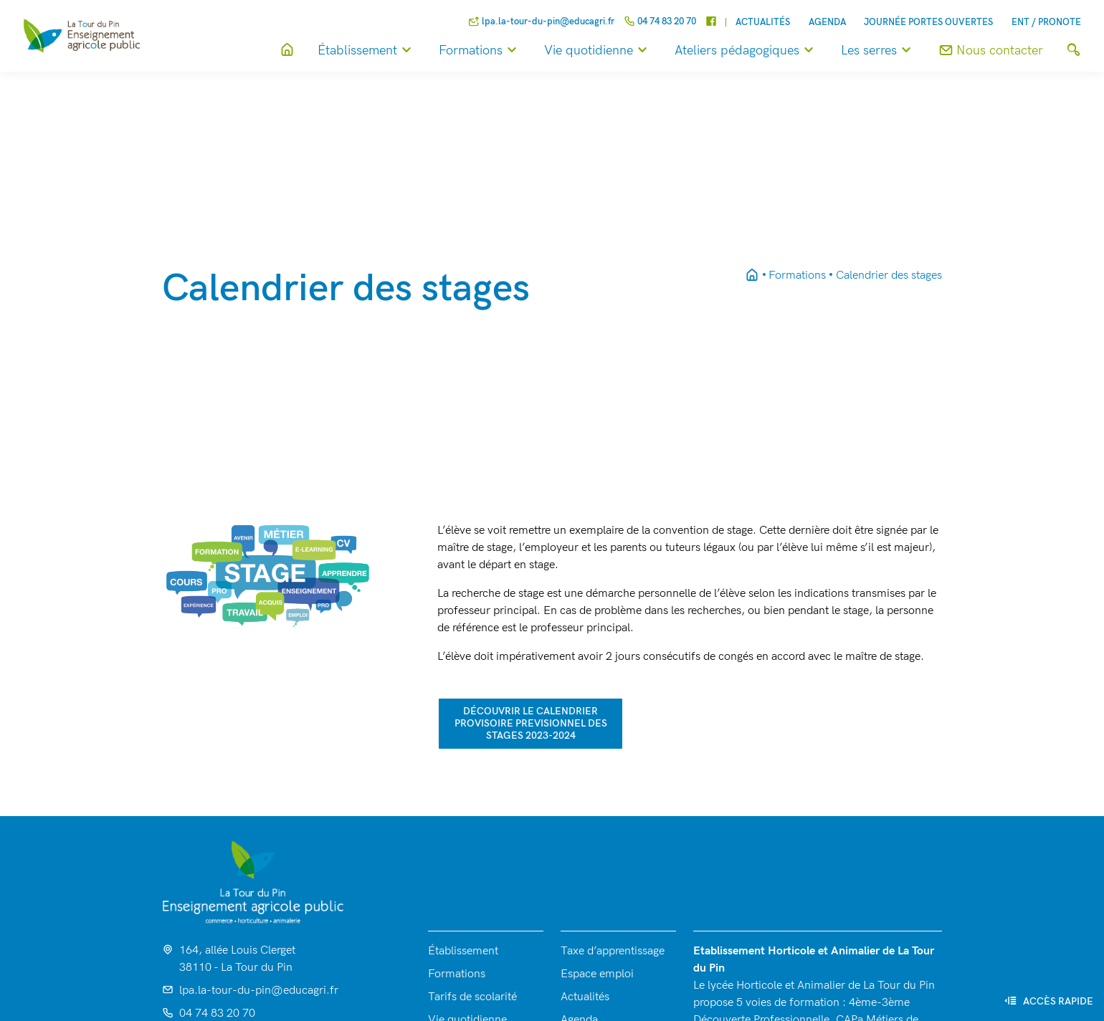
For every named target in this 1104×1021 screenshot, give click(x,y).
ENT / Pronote (1046, 22)
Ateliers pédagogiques (746, 51)
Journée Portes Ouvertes (928, 22)
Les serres (878, 51)
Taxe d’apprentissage (613, 951)
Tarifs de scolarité (472, 997)
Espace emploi (597, 974)
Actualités (763, 22)
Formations (480, 51)
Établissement (367, 51)
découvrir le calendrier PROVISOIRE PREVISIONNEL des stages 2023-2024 (531, 723)
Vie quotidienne (598, 51)
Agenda (827, 22)
